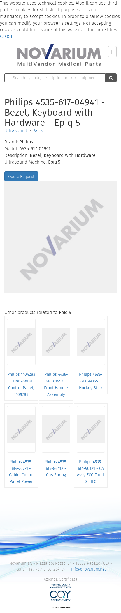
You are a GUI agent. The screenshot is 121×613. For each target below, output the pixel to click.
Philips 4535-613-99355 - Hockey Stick (91, 381)
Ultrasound (15, 130)
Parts (37, 130)
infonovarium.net (88, 569)
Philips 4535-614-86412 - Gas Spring (56, 468)
